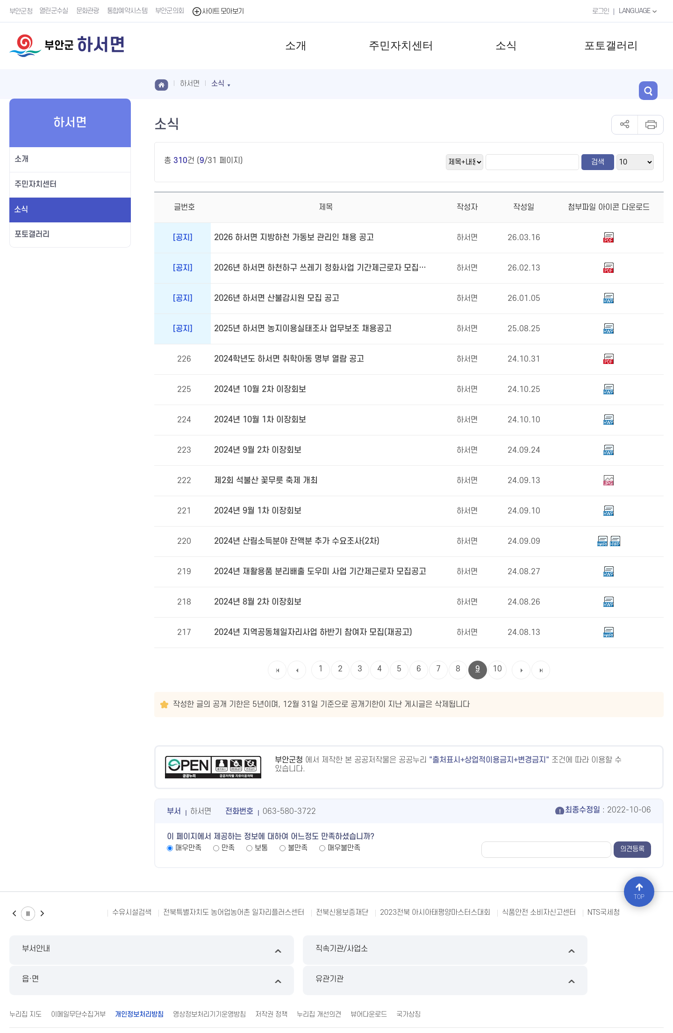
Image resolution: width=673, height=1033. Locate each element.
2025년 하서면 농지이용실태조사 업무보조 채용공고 (298, 329)
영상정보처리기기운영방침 (209, 983)
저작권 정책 (271, 983)
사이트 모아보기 (219, 11)
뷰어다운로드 (369, 983)
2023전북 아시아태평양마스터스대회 (435, 912)
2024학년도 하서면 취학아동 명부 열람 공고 (285, 359)
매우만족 (188, 848)
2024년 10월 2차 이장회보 (258, 389)
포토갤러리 (611, 45)
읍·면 (420, 950)
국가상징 (408, 983)
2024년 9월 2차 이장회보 (256, 450)
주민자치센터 (401, 45)
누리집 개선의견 (319, 983)
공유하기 (624, 124)
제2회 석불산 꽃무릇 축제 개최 (263, 481)
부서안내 (86, 950)
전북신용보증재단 (342, 912)
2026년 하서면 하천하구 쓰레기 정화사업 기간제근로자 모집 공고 (319, 268)
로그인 (598, 11)
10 (497, 669)
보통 (261, 848)
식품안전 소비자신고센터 (539, 912)
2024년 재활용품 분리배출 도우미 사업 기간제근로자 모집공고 (314, 572)
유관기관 (586, 950)
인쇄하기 (650, 124)
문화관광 (88, 11)
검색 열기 (654, 83)
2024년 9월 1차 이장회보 (256, 511)
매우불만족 (344, 848)
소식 (506, 45)
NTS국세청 (603, 912)
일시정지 (28, 913)
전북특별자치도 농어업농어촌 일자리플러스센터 (233, 912)
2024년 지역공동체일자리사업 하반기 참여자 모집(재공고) (308, 632)
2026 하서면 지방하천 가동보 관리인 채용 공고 (290, 238)
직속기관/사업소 (253, 950)
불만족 (298, 848)
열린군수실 (54, 11)
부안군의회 (170, 11)
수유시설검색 (131, 912)
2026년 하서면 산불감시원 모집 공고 (273, 298)
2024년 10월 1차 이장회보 (258, 420)
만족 (228, 848)
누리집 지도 (25, 983)
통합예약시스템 (128, 11)
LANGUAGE (637, 10)
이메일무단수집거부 (78, 983)
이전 (14, 913)
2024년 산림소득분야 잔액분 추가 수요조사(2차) (293, 541)
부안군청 (20, 11)
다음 (42, 913)
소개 (296, 45)
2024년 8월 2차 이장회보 (256, 602)
